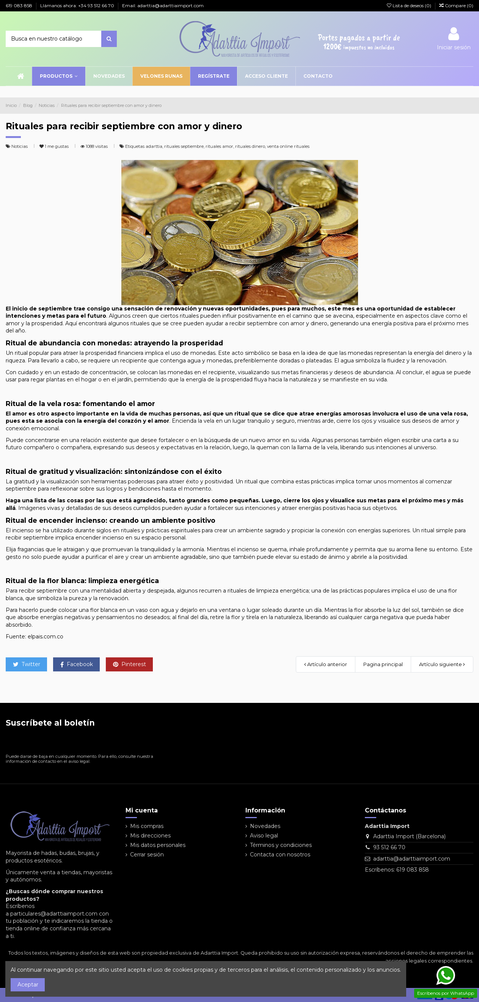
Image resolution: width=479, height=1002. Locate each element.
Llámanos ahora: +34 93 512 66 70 (77, 5)
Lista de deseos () (409, 5)
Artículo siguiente (442, 664)
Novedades (265, 826)
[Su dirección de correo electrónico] (72, 742)
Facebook (76, 664)
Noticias (20, 146)
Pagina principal (383, 664)
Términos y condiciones (281, 845)
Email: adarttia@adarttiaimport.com (163, 5)
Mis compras (146, 826)
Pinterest (129, 664)
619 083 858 (19, 5)
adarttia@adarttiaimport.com (411, 858)
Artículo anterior (325, 664)
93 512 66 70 (389, 847)
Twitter (26, 664)
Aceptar (27, 984)
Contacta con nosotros (280, 854)
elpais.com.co (45, 636)
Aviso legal (264, 835)
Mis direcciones (150, 835)
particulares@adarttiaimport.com (53, 913)
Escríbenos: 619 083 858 (397, 869)
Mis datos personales (157, 845)
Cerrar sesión (147, 854)
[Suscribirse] (146, 742)
